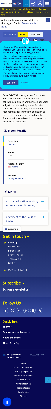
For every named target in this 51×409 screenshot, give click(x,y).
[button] (35, 40)
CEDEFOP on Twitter (12, 310)
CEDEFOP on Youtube (19, 310)
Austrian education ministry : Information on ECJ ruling (22, 203)
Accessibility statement (23, 367)
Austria (15, 166)
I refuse (25, 82)
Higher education (18, 178)
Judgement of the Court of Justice (20, 218)
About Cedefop (11, 343)
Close (48, 20)
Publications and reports (16, 332)
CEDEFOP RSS (39, 310)
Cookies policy (23, 379)
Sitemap (23, 396)
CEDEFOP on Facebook (5, 310)
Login (33, 3)
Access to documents (23, 375)
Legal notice (23, 392)
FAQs (23, 363)
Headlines (12, 144)
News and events (12, 337)
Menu (47, 3)
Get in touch (14, 236)
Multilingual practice (23, 371)
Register (40, 3)
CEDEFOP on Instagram (33, 310)
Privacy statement (23, 383)
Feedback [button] (48, 380)
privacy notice (29, 75)
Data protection (23, 388)
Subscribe (12, 283)
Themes (7, 326)
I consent (10, 82)
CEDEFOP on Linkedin (26, 310)
